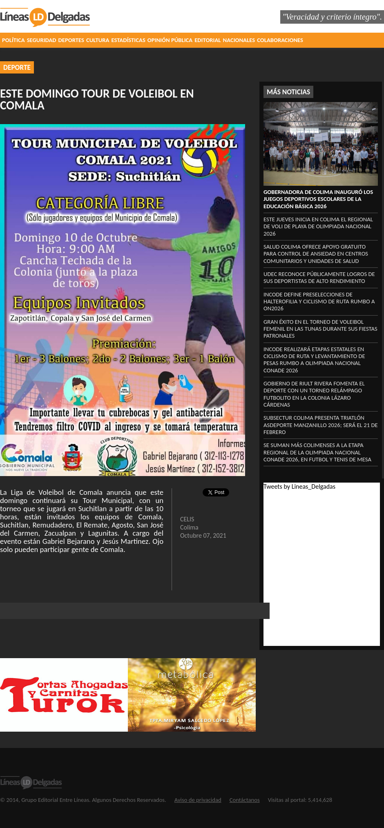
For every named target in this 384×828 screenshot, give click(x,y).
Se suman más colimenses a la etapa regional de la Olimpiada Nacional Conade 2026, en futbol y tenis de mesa (317, 452)
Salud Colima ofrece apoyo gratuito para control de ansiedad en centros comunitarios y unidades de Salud (315, 254)
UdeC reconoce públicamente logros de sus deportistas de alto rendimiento (319, 277)
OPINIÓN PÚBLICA (169, 40)
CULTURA (97, 40)
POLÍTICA (13, 40)
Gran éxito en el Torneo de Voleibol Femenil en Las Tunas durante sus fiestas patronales (320, 329)
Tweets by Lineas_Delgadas (299, 486)
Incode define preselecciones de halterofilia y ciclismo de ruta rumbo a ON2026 (319, 301)
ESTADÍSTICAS (128, 40)
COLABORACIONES (280, 40)
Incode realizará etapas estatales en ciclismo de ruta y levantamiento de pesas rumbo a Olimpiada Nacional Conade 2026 (314, 359)
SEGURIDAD (41, 40)
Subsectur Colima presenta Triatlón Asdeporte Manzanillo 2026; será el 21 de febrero (320, 425)
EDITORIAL (207, 40)
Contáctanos (245, 800)
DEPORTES (71, 40)
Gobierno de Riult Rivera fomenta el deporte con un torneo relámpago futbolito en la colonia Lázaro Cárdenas (314, 394)
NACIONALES (239, 40)
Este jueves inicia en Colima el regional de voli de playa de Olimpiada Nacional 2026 (318, 226)
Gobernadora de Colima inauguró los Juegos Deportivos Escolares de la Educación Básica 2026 (318, 199)
